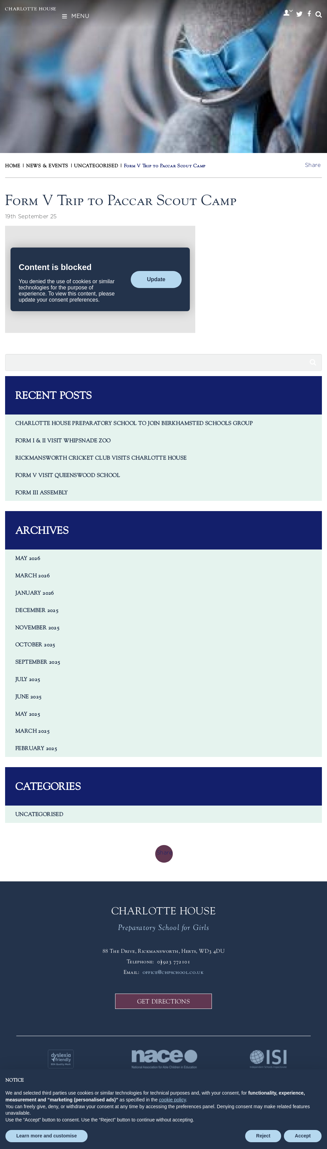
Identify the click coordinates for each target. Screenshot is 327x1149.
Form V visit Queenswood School (67, 475)
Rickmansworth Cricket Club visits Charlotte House (101, 458)
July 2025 (27, 679)
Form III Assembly (41, 492)
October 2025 (35, 644)
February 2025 (36, 748)
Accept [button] (303, 1135)
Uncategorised (39, 814)
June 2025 (28, 696)
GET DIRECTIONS (163, 1001)
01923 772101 (173, 961)
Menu (75, 16)
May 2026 (27, 558)
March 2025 (32, 731)
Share (313, 165)
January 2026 (34, 593)
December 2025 (36, 610)
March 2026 (32, 575)
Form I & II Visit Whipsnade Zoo (62, 440)
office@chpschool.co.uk (173, 972)
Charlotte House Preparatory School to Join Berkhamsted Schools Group (134, 423)
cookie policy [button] (172, 1099)
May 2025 (27, 714)
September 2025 (37, 662)
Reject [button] (263, 1135)
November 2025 (37, 627)
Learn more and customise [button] (46, 1135)
